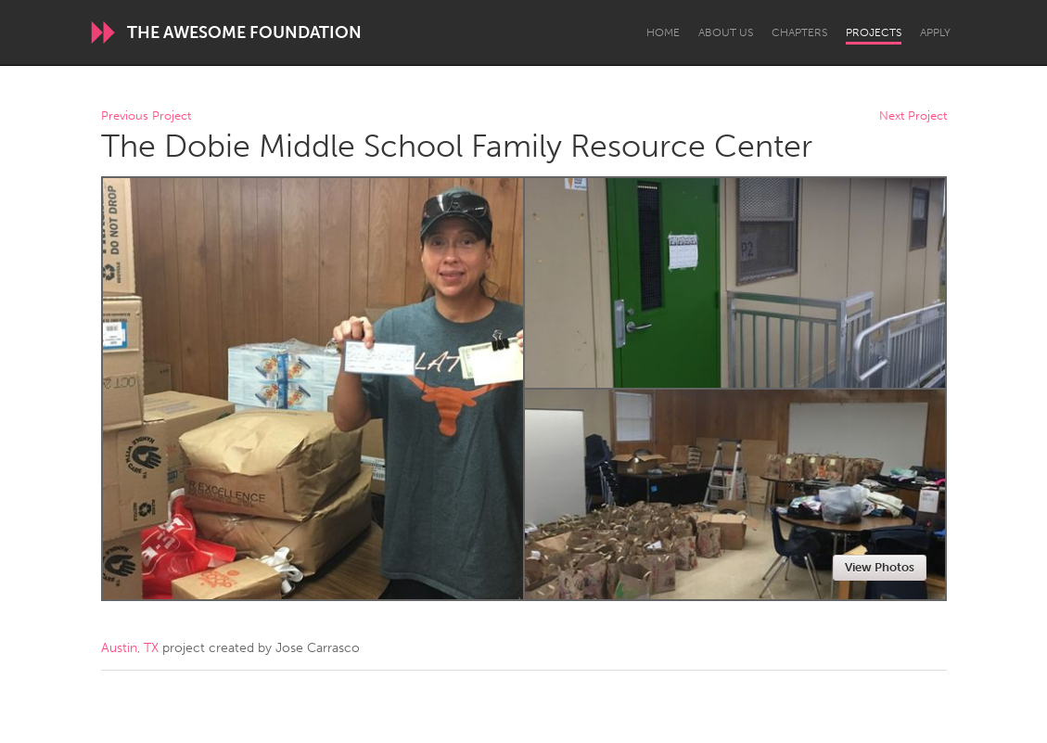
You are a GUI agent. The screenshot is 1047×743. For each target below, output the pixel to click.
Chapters (799, 32)
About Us (725, 32)
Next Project (913, 116)
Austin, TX (130, 648)
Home (663, 32)
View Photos (879, 567)
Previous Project (146, 116)
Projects (873, 32)
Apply (935, 32)
